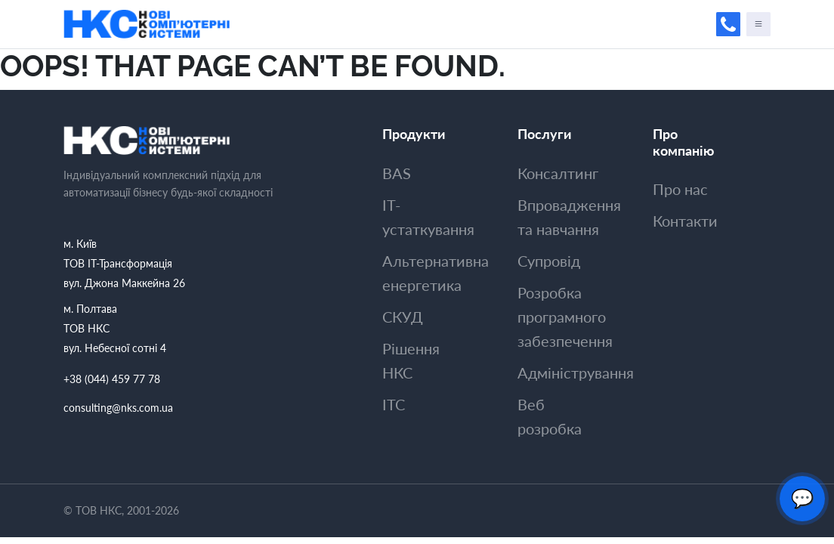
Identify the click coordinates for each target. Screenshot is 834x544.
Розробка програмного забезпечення (565, 316)
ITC (393, 404)
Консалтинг (557, 173)
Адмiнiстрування (575, 372)
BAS (396, 173)
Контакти (685, 221)
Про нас (680, 189)
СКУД (402, 317)
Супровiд (548, 261)
